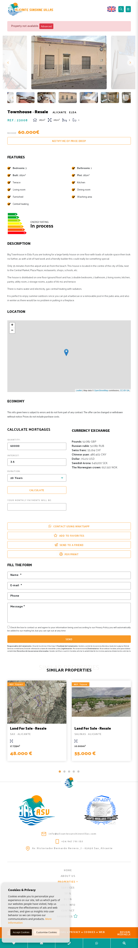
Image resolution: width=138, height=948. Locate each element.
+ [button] (12, 325)
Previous (8, 62)
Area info (67, 904)
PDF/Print (68, 554)
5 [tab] (78, 771)
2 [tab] (64, 771)
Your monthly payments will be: (29, 500)
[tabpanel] (36, 720)
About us (68, 876)
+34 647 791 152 (69, 841)
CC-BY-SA (124, 390)
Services (68, 887)
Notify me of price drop (69, 141)
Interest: (13, 455)
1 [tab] (60, 771)
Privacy (75, 932)
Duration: (14, 471)
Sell (67, 893)
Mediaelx (124, 934)
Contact (68, 910)
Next (130, 62)
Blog (68, 899)
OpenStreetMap (101, 390)
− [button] (12, 330)
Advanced (46, 26)
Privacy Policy (102, 627)
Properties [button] (68, 881)
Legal (62, 932)
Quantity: (14, 439)
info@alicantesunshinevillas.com (69, 833)
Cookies (90, 932)
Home (68, 870)
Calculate (36, 490)
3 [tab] (69, 771)
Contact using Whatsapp (69, 526)
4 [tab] (74, 771)
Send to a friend (69, 545)
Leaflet (79, 390)
